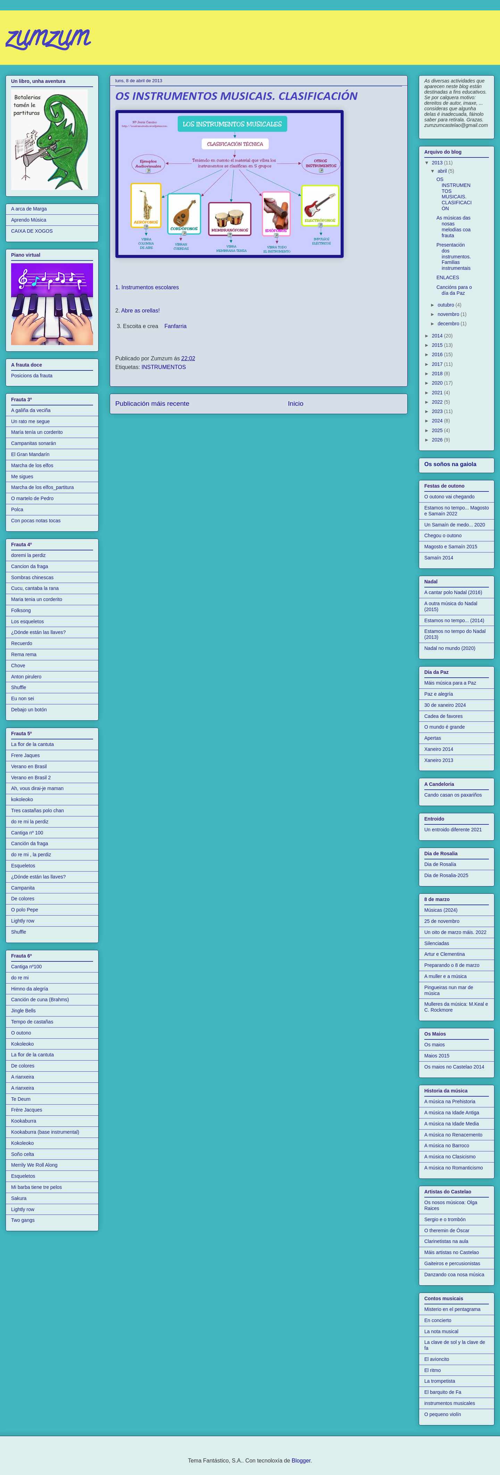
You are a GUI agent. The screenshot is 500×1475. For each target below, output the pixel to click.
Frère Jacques (26, 1110)
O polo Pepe (24, 909)
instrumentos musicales (449, 1403)
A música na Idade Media (451, 1123)
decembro (449, 323)
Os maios (434, 1044)
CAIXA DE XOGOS (32, 231)
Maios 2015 (436, 1055)
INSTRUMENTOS (164, 367)
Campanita (23, 888)
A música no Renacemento (453, 1135)
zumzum (47, 39)
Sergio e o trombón (445, 1219)
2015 (438, 345)
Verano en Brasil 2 (31, 777)
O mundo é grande (444, 727)
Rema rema (23, 654)
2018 (438, 373)
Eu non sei (22, 698)
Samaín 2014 (438, 557)
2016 (438, 354)
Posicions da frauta (31, 375)
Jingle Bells (23, 1010)
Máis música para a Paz (450, 683)
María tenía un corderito (37, 432)
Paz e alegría (438, 694)
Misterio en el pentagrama (452, 1309)
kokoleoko (22, 799)
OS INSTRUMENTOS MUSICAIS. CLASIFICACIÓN (454, 194)
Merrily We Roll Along (34, 1165)
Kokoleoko (22, 1044)
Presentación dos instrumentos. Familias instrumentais (453, 256)
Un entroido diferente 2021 (453, 829)
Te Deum (21, 1099)
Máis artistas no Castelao (451, 1252)
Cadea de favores (443, 716)
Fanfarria (174, 326)
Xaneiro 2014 (438, 749)
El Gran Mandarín (30, 454)
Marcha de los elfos (32, 465)
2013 (438, 162)
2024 (438, 420)
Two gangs (23, 1220)
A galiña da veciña (31, 410)
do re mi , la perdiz (31, 854)
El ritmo (432, 1370)
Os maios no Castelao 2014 (454, 1067)
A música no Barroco (446, 1145)
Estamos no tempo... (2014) (454, 620)
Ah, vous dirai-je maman (37, 788)
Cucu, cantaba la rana (35, 588)
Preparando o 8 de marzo (452, 965)
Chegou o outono (442, 535)
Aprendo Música (28, 220)
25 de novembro (441, 921)
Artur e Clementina (444, 954)
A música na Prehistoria (449, 1101)
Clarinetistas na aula (446, 1241)
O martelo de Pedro (32, 498)
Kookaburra (23, 1121)
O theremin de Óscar (446, 1230)
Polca (17, 509)
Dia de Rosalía (440, 864)
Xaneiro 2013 (438, 760)
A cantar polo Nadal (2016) (453, 592)
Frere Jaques (25, 755)
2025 (438, 430)
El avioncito (436, 1359)
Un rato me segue (30, 421)
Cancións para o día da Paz (454, 290)
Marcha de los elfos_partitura (42, 487)
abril (443, 171)
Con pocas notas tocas (35, 520)
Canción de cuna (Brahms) (40, 999)
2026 (438, 440)
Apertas (432, 738)
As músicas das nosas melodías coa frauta (453, 226)
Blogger (301, 1461)
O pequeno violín (442, 1414)
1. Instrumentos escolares (147, 287)
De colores (22, 898)
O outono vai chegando (449, 496)
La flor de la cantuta (32, 744)
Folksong (21, 610)
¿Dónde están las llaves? (38, 632)
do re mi (20, 977)
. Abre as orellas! (139, 311)
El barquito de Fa (442, 1392)
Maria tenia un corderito (36, 599)
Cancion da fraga (29, 566)
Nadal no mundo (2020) (449, 648)
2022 (438, 402)
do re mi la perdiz (29, 821)
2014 (438, 335)
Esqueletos (23, 865)
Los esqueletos (27, 621)
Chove (18, 665)
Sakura (18, 1198)
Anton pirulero (26, 676)
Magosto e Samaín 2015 (450, 546)
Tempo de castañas (32, 1021)
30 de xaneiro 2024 (445, 705)
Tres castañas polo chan (37, 810)
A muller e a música (445, 976)
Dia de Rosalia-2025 (446, 875)
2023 (438, 411)
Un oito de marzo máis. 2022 (455, 932)
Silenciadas (436, 943)
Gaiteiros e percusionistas (452, 1263)
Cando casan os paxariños (453, 795)
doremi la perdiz (28, 555)
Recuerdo (21, 643)
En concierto (437, 1320)
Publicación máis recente (152, 403)
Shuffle (18, 687)
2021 (438, 392)
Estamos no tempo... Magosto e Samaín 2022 (456, 510)
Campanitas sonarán (33, 443)
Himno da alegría (29, 989)
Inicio (295, 403)
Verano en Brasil (29, 766)
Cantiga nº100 (26, 966)
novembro (449, 314)
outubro (446, 305)
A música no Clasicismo (450, 1156)
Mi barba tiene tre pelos (36, 1187)
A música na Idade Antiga (451, 1112)
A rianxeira (22, 1077)
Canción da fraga (29, 843)
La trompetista (439, 1381)
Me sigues (22, 476)
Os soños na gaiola (450, 464)
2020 (438, 383)
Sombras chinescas (32, 577)
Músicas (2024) (441, 910)
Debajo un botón (29, 709)
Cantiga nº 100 (27, 832)
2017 (438, 364)
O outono (21, 1033)
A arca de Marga (29, 209)
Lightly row (22, 921)
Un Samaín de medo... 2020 (454, 525)
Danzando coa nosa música (454, 1274)
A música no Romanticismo (453, 1167)
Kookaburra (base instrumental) (45, 1132)
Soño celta (22, 1154)
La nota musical (441, 1331)
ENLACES (447, 277)
